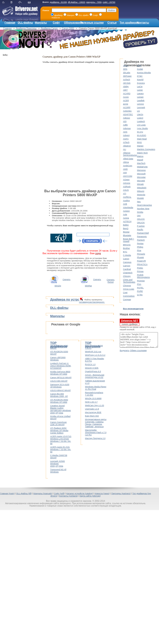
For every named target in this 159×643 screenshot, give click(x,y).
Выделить (124, 350)
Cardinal (127, 269)
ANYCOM (127, 176)
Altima (126, 162)
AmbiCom (127, 165)
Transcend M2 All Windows (58, 470)
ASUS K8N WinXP (58, 381)
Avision (126, 211)
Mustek (140, 198)
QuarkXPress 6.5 (93, 371)
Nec (139, 201)
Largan (140, 97)
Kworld (140, 79)
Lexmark (141, 107)
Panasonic (142, 236)
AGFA (126, 139)
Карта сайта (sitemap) (90, 496)
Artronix (126, 183)
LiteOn (140, 114)
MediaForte (142, 166)
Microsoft (141, 173)
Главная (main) (7, 493)
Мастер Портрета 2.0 (95, 438)
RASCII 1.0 (90, 364)
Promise (141, 280)
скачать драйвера (129, 322)
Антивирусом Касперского (92, 302)
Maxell (140, 159)
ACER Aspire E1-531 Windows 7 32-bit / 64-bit (60, 449)
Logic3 (140, 118)
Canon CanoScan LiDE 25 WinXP (58, 423)
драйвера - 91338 (58, 2)
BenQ (125, 228)
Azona (126, 218)
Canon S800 (68, 28)
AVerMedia (128, 207)
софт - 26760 (109, 2)
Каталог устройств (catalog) (79, 493)
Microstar (141, 177)
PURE (140, 291)
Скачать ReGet (111, 280)
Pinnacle (141, 254)
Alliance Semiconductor (130, 153)
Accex (126, 97)
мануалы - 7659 (94, 2)
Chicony (127, 276)
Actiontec (127, 111)
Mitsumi (140, 191)
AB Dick (126, 83)
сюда (98, 253)
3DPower (127, 76)
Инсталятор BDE (93, 412)
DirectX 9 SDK (92, 368)
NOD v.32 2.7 (91, 402)
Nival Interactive (144, 205)
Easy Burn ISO (92, 416)
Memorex (141, 170)
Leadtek (140, 100)
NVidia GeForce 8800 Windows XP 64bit (60, 372)
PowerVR (141, 261)
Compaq (127, 299)
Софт (56, 22)
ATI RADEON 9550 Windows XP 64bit (59, 400)
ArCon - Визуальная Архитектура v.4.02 (94, 376)
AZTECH (127, 221)
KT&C (140, 76)
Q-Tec (140, 294)
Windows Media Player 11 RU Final (95, 387)
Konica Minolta (144, 72)
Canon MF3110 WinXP (61, 377)
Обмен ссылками (138, 350)
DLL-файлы (25, 22)
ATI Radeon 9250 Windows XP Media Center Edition (59, 430)
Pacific (140, 229)
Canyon (126, 265)
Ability (126, 86)
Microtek (141, 180)
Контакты (143, 22)
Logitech (141, 121)
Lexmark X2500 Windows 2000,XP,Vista (57, 463)
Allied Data (128, 158)
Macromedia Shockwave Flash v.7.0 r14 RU (95, 432)
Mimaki (140, 184)
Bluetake (127, 235)
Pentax (140, 243)
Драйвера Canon (49, 28)
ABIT (125, 90)
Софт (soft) (59, 493)
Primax (140, 271)
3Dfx (125, 69)
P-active (141, 226)
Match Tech (142, 152)
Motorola (141, 194)
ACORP (126, 107)
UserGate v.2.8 (92, 409)
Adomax (127, 128)
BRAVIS (126, 244)
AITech (126, 142)
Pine (139, 250)
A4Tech (126, 79)
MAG (139, 142)
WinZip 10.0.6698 (93, 398)
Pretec (140, 268)
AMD (125, 169)
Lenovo (140, 104)
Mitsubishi (141, 187)
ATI (124, 193)
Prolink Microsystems (143, 276)
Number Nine (143, 208)
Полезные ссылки (92, 22)
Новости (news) (102, 493)
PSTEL (140, 287)
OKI (139, 215)
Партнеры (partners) (121, 493)
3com (125, 65)
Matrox (140, 156)
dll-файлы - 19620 (76, 2)
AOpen (126, 179)
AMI (125, 172)
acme (125, 104)
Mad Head (142, 139)
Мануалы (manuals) (42, 493)
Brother (126, 248)
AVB (125, 204)
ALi (124, 149)
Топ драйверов (129, 22)
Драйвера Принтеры (26, 28)
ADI (125, 121)
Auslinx (126, 200)
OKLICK (141, 219)
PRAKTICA (142, 264)
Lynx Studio (142, 128)
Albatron (127, 146)
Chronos (127, 285)
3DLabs (126, 72)
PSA (139, 284)
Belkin (126, 225)
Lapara (140, 93)
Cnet (125, 292)
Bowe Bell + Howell (128, 240)
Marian (140, 146)
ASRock (127, 186)
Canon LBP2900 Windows (57, 358)
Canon (126, 258)
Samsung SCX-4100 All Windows (59, 385)
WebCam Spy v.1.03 (94, 405)
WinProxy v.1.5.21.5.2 (95, 355)
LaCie (139, 86)
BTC (125, 251)
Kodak (140, 69)
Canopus (127, 262)
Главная (10, 22)
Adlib (125, 125)
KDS (139, 65)
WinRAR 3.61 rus (93, 351)
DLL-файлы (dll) (24, 493)
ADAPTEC (128, 114)
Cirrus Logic (128, 289)
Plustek (140, 257)
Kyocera (141, 83)
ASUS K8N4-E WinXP (60, 390)
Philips (140, 247)
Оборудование (73, 22)
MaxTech (141, 163)
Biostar (126, 232)
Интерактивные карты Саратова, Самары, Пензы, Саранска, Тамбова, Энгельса (95, 423)
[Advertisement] (20, 123)
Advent (126, 135)
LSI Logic (141, 125)
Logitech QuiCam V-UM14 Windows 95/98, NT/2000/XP (60, 365)
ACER (126, 100)
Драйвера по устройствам (70, 299)
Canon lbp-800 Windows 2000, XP (59, 395)
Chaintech (127, 272)
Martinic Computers (146, 149)
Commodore (129, 296)
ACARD (126, 93)
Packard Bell (143, 233)
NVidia (140, 212)
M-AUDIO (141, 135)
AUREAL (127, 197)
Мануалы (41, 22)
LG (138, 111)
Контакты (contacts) (68, 496)
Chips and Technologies (129, 280)
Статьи (111, 22)
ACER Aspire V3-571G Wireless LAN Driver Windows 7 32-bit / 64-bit (60, 440)
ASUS (126, 190)
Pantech (141, 240)
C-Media (127, 255)
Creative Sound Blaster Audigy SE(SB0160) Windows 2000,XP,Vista (60, 409)
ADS (125, 132)
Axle (125, 214)
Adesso (126, 118)
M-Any (140, 132)
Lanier (140, 90)
